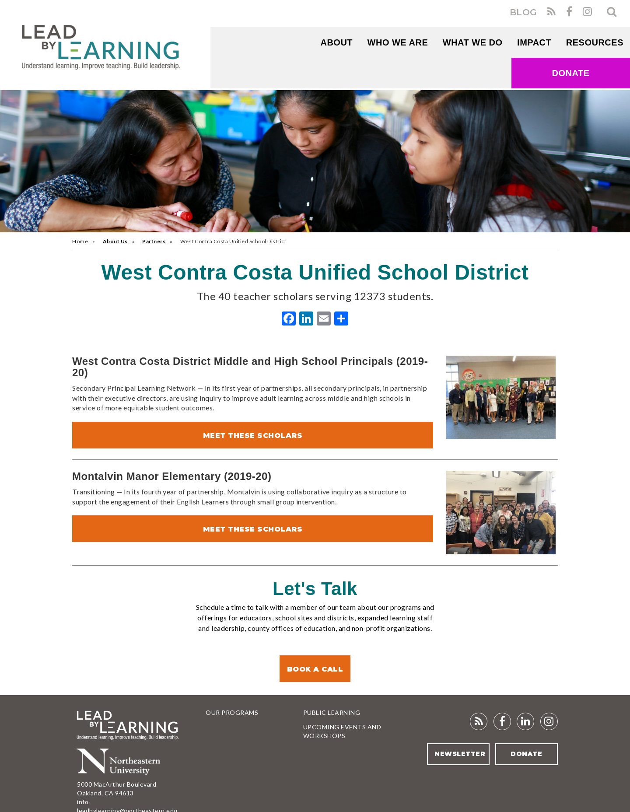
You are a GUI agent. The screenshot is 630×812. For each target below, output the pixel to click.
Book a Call (315, 669)
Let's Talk (315, 588)
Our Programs (232, 712)
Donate (571, 73)
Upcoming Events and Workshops (342, 731)
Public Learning (331, 712)
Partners (153, 241)
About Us (115, 241)
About (336, 42)
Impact (534, 42)
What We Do (473, 42)
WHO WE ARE (398, 42)
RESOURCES (594, 42)
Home (80, 241)
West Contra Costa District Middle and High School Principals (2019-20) (250, 366)
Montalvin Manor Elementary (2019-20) (171, 476)
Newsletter (459, 754)
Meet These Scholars (253, 435)
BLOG (523, 12)
